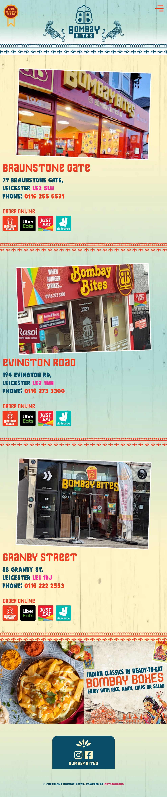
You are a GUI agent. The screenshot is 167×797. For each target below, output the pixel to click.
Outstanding (114, 784)
